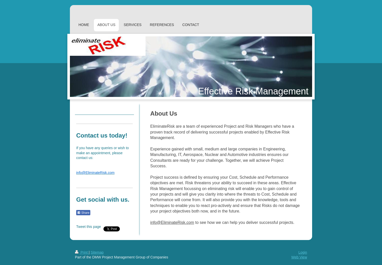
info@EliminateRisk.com (172, 222)
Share (83, 213)
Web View (299, 257)
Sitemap (97, 252)
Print (82, 252)
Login (302, 252)
